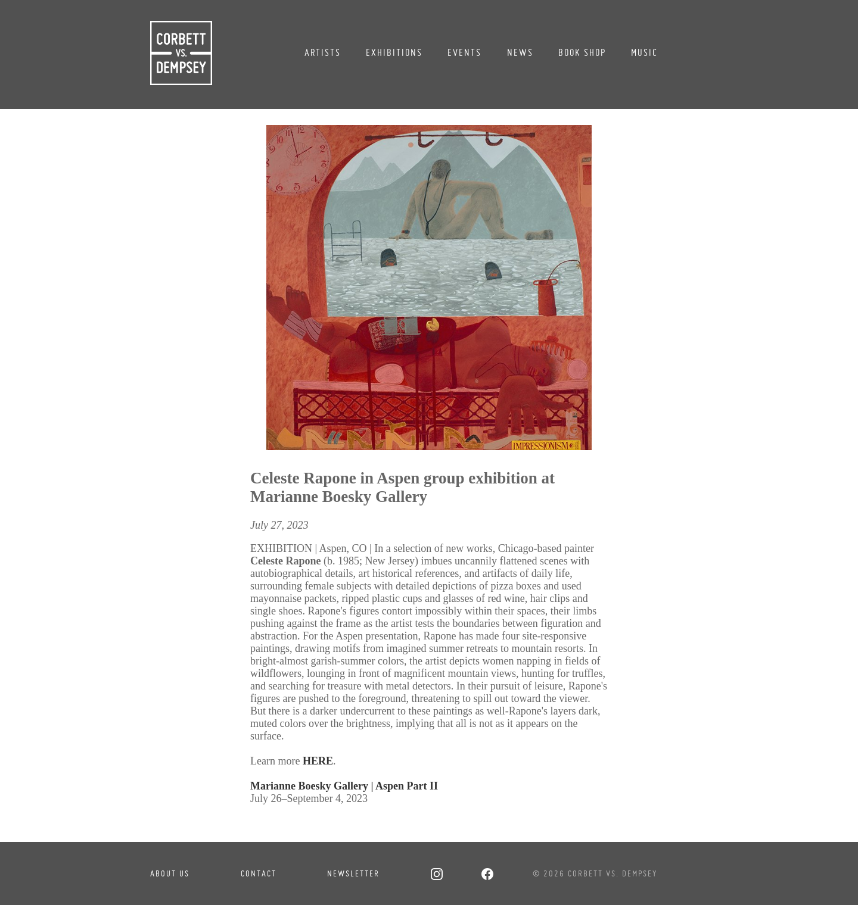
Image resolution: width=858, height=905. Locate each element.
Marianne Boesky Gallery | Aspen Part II (344, 786)
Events (464, 52)
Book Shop (582, 52)
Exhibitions (394, 52)
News (520, 52)
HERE (318, 761)
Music (644, 52)
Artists (322, 52)
